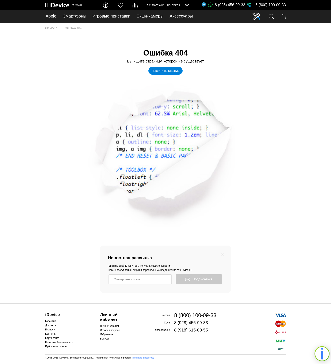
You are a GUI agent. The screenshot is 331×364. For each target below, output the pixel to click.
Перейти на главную (165, 70)
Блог (185, 5)
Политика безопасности (59, 342)
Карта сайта (52, 338)
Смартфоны (74, 16)
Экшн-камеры (150, 16)
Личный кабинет (109, 326)
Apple (51, 16)
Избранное (106, 334)
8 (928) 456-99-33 (226, 5)
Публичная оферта (56, 346)
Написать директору (143, 357)
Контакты (173, 5)
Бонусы (104, 338)
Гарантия (50, 321)
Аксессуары (181, 16)
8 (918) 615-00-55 (191, 330)
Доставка (50, 325)
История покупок (110, 330)
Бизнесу (50, 329)
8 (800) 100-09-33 (270, 5)
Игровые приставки (111, 16)
